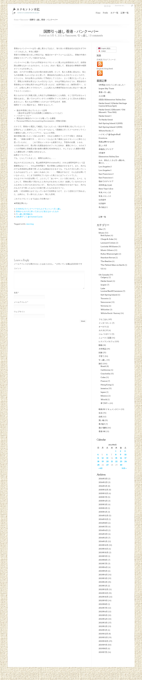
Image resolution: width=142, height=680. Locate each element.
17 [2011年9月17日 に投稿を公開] (125, 458)
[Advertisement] (26, 246)
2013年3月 (103, 578)
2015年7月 (103, 497)
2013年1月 (103, 586)
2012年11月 (103, 593)
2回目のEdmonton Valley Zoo (112, 100)
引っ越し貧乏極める (24, 214)
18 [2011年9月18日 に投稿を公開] (98, 461)
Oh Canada (104, 275)
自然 (100, 417)
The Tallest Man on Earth (113, 265)
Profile (105, 13)
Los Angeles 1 (105, 170)
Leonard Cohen (108, 243)
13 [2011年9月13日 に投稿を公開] (107, 458)
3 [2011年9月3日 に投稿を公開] (124, 451)
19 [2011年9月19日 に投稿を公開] (103, 461)
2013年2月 (103, 582)
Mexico (104, 396)
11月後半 (102, 203)
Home (98, 13)
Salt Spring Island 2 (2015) (111, 123)
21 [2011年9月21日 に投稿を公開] (112, 461)
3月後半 (102, 153)
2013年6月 (103, 567)
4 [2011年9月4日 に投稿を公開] (98, 455)
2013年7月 (103, 563)
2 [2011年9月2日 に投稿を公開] (120, 451)
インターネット (105, 323)
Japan (103, 392)
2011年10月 (103, 641)
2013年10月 (103, 552)
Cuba (103, 377)
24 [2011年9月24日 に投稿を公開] (125, 461)
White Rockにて (106, 131)
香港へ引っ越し (105, 92)
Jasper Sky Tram (106, 88)
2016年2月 (103, 482)
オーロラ (102, 327)
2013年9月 (103, 556)
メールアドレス (21, 305)
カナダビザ (103, 330)
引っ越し (82, 35)
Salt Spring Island (109, 295)
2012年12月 (103, 589)
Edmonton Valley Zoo (109, 156)
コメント (17, 268)
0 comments (96, 35)
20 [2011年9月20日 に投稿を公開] (107, 461)
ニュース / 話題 (105, 338)
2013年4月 (103, 575)
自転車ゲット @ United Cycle (29, 217)
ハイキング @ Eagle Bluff (109, 134)
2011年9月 (103, 645)
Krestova (103, 138)
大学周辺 (102, 349)
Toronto (104, 298)
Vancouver (24, 19)
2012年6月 (103, 611)
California (105, 370)
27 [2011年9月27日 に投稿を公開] (107, 465)
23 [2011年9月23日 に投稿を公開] (121, 461)
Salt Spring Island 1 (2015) (110, 127)
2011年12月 (103, 634)
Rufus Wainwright (109, 254)
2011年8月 (103, 648)
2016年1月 (103, 486)
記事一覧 (125, 13)
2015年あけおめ (105, 185)
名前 (16, 296)
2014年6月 (103, 530)
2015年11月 (103, 493)
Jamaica (104, 388)
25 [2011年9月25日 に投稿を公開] (98, 465)
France (104, 381)
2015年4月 (103, 501)
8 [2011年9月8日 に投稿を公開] (115, 455)
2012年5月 (103, 615)
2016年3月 (103, 479)
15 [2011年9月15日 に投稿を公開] (116, 458)
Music (101, 233)
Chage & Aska (107, 239)
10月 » (124, 468)
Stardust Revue (108, 258)
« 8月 (100, 468)
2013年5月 (103, 571)
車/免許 (102, 424)
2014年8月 (103, 523)
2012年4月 (103, 619)
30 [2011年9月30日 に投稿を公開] (121, 465)
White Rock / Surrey (110, 313)
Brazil (103, 366)
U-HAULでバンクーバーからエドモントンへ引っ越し (38, 209)
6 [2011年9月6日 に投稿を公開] (106, 455)
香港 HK (102, 431)
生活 (100, 413)
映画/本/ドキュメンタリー (110, 409)
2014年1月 (103, 541)
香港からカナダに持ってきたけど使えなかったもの (37, 211)
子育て (101, 356)
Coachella (105, 374)
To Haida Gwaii (106, 120)
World (104, 399)
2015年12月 (103, 490)
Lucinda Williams (109, 246)
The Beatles (106, 261)
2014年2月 (103, 538)
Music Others (107, 250)
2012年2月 (103, 626)
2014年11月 (103, 519)
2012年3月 (103, 623)
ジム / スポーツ (105, 334)
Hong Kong (106, 385)
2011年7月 (103, 652)
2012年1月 (103, 630)
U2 (102, 269)
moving (30, 224)
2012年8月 (103, 604)
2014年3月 (103, 534)
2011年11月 (103, 637)
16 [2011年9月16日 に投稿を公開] (121, 458)
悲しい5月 (103, 145)
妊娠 (100, 352)
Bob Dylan (105, 235)
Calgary (104, 277)
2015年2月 (103, 508)
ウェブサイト (19, 315)
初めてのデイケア (106, 181)
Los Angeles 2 (105, 167)
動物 (100, 345)
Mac (101, 229)
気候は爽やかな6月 (107, 142)
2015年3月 (103, 504)
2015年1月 (103, 512)
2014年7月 (103, 527)
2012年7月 (103, 608)
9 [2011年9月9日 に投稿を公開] (120, 455)
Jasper (103, 285)
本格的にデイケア (106, 149)
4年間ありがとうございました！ (112, 85)
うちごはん (103, 319)
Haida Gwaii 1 (105, 116)
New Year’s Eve (106, 189)
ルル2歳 (102, 96)
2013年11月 (103, 549)
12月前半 (102, 200)
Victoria (104, 306)
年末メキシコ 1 (105, 196)
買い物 (101, 420)
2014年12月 (103, 515)
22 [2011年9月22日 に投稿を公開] (116, 461)
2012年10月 (103, 597)
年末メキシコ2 (105, 192)
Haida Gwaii (106, 281)
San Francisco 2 (106, 174)
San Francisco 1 (106, 178)
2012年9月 (103, 600)
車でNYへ (105, 403)
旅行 (100, 364)
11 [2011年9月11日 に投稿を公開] (98, 458)
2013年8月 (103, 560)
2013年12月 (103, 545)
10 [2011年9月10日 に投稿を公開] (125, 455)
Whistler (105, 309)
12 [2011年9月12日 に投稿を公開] (103, 458)
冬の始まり (103, 207)
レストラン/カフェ (106, 341)
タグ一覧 (114, 13)
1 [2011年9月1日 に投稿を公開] (115, 451)
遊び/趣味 (103, 428)
